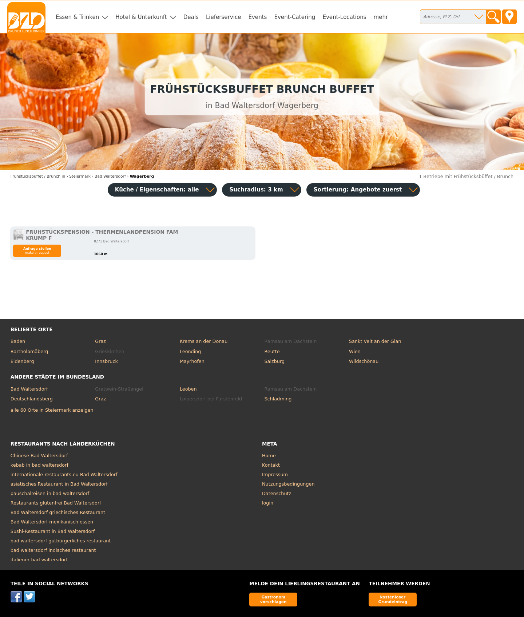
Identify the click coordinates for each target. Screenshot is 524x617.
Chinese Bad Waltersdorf (39, 455)
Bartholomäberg (29, 351)
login (267, 503)
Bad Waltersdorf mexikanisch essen (52, 522)
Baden (18, 341)
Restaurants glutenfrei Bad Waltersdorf (56, 503)
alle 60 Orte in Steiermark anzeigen (52, 410)
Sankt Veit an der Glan (375, 341)
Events (257, 17)
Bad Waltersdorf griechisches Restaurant (58, 512)
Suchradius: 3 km (256, 189)
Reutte (271, 351)
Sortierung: (358, 189)
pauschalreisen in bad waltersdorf (50, 493)
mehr (381, 17)
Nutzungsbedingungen (288, 484)
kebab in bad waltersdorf (39, 465)
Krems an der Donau (203, 341)
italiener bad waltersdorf (39, 559)
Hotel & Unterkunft (141, 17)
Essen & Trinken (77, 17)
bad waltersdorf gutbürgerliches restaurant (61, 540)
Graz (100, 341)
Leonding (190, 351)
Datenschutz (276, 493)
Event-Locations (344, 17)
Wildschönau (363, 361)
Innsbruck (106, 361)
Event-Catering (294, 17)
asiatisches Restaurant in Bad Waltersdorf (59, 484)
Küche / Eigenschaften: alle (157, 189)
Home (269, 455)
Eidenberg (22, 361)
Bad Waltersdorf (29, 389)
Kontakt (271, 465)
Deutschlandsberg (32, 399)
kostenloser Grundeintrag (392, 599)
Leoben (188, 389)
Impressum (275, 474)
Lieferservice (223, 17)
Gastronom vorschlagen (273, 599)
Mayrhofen (192, 361)
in (38, 176)
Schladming (277, 399)
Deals (191, 17)
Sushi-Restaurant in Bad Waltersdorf (53, 531)
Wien (355, 351)
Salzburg (274, 361)
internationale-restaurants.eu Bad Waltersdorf (64, 474)
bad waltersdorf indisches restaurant (53, 550)
